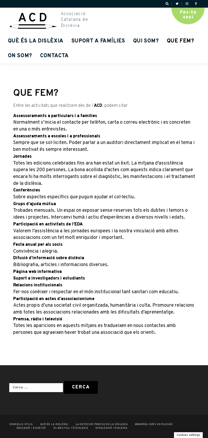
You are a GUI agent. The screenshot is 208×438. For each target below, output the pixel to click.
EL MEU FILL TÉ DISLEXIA (71, 428)
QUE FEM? (180, 41)
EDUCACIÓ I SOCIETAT (31, 428)
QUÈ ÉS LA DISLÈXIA (36, 41)
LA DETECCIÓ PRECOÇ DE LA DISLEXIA (102, 424)
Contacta (54, 55)
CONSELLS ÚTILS (21, 424)
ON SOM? (20, 55)
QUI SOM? (146, 41)
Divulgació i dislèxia (111, 428)
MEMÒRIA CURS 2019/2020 (154, 424)
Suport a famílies (98, 41)
